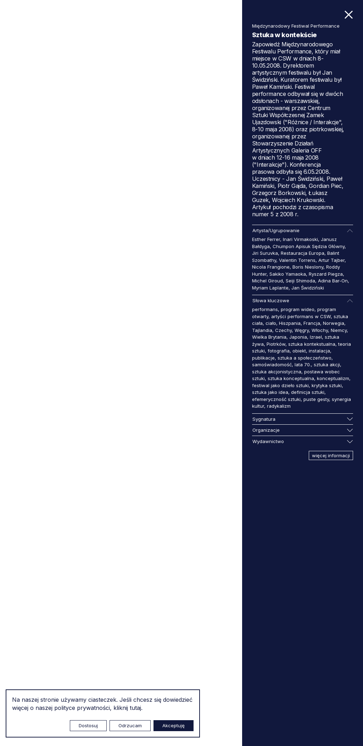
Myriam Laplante (270, 288)
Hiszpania (290, 323)
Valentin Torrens (297, 260)
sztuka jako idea (270, 392)
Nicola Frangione (271, 267)
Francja (311, 323)
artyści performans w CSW (301, 316)
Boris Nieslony (307, 267)
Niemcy (339, 330)
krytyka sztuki (327, 385)
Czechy (283, 330)
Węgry (302, 330)
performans (265, 309)
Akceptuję (173, 725)
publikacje (263, 358)
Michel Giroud (267, 280)
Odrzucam (130, 725)
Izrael (316, 337)
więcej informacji (331, 455)
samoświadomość (272, 364)
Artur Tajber (331, 260)
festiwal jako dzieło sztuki (280, 385)
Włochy (320, 330)
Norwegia (333, 323)
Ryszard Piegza (326, 274)
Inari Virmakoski (300, 239)
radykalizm (279, 406)
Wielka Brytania (269, 337)
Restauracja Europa (302, 253)
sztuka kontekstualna (311, 344)
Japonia (298, 337)
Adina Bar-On (333, 280)
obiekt (299, 351)
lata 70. (303, 364)
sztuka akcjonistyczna (276, 371)
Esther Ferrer (266, 239)
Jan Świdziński (307, 288)
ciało (271, 323)
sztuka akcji (327, 364)
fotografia (279, 351)
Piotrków (276, 344)
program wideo (297, 309)
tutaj (135, 707)
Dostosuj (88, 725)
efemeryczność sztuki (276, 399)
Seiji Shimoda (300, 280)
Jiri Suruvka (265, 253)
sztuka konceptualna (291, 378)
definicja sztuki (307, 392)
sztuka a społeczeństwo (304, 358)
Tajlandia (262, 330)
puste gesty (316, 399)
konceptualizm (333, 378)
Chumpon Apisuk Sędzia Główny (309, 246)
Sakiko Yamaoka (287, 274)
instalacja (319, 351)
